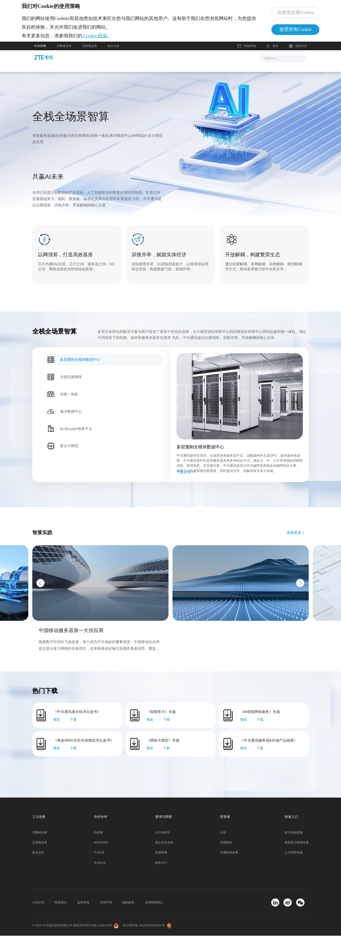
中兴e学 (99, 858)
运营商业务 (89, 51)
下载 (73, 725)
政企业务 (114, 51)
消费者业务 (64, 51)
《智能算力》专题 (161, 717)
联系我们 (61, 907)
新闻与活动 (116, 63)
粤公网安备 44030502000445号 (144, 930)
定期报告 (226, 847)
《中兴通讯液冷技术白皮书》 (77, 717)
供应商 (98, 837)
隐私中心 (161, 868)
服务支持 (177, 63)
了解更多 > (185, 477)
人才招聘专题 (294, 858)
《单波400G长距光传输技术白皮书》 (83, 746)
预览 (56, 725)
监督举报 (161, 858)
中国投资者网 (229, 858)
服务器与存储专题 (297, 847)
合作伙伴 (202, 63)
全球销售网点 (154, 907)
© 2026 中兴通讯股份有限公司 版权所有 (59, 930)
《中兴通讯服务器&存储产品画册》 (269, 746)
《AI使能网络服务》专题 (260, 717)
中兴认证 (100, 868)
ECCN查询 (162, 837)
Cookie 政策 (107, 38)
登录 (275, 51)
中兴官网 (40, 51)
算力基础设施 (294, 837)
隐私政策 (128, 907)
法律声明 (106, 907)
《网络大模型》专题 (163, 746)
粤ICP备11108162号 (98, 930)
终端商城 (246, 51)
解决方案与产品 (148, 63)
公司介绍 (38, 907)
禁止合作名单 (164, 847)
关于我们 (226, 63)
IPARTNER (101, 847)
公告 (223, 837)
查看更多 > (296, 538)
